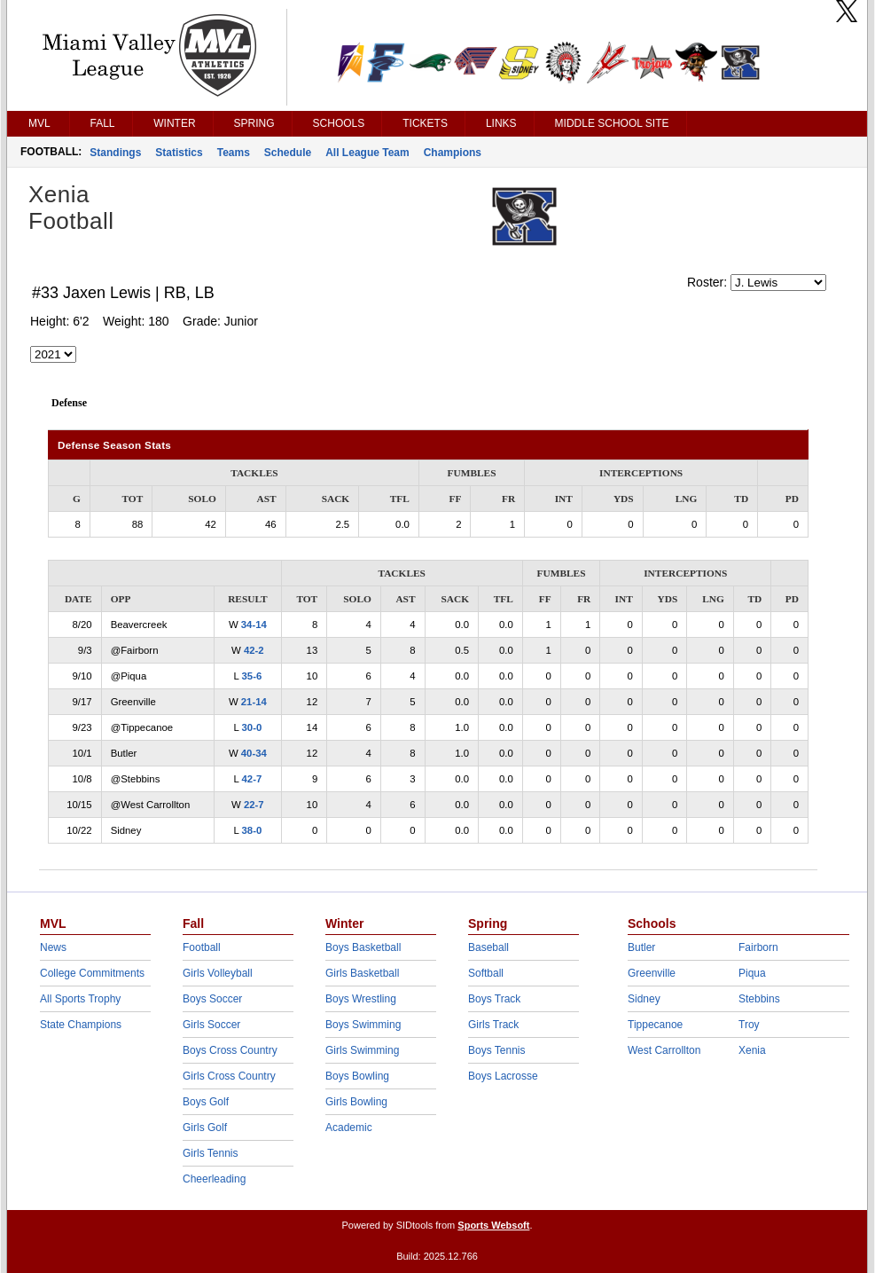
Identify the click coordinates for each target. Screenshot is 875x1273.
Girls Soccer (211, 1024)
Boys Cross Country (230, 1050)
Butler (641, 947)
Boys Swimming (363, 1024)
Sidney (644, 999)
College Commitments (92, 973)
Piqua (752, 973)
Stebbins (759, 999)
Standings (115, 152)
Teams (233, 152)
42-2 (254, 650)
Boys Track (494, 999)
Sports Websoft (493, 1225)
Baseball (488, 947)
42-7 (252, 779)
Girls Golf (205, 1127)
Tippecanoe (655, 1024)
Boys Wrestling (360, 999)
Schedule (287, 152)
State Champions (80, 1024)
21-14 (254, 701)
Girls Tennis (210, 1153)
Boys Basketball (363, 947)
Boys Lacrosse (503, 1076)
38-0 (252, 830)
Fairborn (758, 947)
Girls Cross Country (229, 1076)
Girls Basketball (362, 973)
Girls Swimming (362, 1050)
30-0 (252, 727)
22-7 (254, 804)
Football (202, 947)
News (53, 947)
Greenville (652, 973)
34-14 (254, 624)
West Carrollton (664, 1050)
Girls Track (493, 1024)
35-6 (252, 676)
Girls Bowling (356, 1102)
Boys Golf (206, 1102)
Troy (749, 1024)
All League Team (367, 152)
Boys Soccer (212, 999)
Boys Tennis (496, 1050)
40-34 (254, 753)
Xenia (752, 1050)
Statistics (178, 152)
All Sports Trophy (80, 999)
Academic (348, 1127)
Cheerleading (214, 1179)
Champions (452, 152)
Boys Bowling (357, 1076)
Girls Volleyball (218, 973)
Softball (486, 973)
